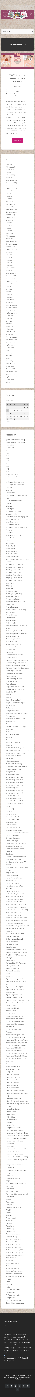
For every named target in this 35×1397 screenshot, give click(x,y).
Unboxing (9, 1215)
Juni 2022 (9, 257)
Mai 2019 (9, 355)
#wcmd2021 (10, 445)
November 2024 (11, 183)
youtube (8, 1282)
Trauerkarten (10, 1202)
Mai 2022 (9, 260)
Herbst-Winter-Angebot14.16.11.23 (17, 750)
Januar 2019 (10, 366)
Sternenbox (10, 1175)
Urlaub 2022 (10, 1221)
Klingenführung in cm (13, 827)
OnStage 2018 (10, 958)
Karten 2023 (10, 809)
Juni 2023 (9, 225)
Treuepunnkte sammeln (14, 1207)
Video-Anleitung (11, 1237)
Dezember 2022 (11, 241)
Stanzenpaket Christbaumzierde (17, 1133)
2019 (7, 450)
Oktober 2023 (10, 215)
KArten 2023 (10, 811)
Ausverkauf (9, 533)
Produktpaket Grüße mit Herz (16, 1037)
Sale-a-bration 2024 (13, 1085)
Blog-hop (9, 586)
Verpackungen (10, 1231)
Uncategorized (11, 1218)
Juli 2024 (9, 193)
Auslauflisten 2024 (12, 522)
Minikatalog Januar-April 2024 (16, 907)
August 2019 (10, 348)
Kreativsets (9, 851)
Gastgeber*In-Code (12, 711)
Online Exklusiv (19, 95)
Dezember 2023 (11, 209)
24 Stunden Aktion (12, 474)
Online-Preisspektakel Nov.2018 (16, 952)
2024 (7, 466)
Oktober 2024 (10, 185)
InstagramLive (10, 772)
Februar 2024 (10, 204)
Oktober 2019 (10, 342)
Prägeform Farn (11, 1005)
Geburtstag (9, 724)
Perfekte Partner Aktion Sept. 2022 (17, 1000)
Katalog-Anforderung (13, 819)
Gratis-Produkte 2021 (13, 734)
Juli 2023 (9, 223)
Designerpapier (11, 620)
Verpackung (10, 1226)
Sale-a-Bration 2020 (13, 1077)
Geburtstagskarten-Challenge (16, 726)
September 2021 (11, 281)
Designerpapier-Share (13, 639)
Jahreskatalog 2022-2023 (14, 785)
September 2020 (11, 313)
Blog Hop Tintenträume (14, 572)
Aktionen (9, 487)
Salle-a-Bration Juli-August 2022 (17, 1101)
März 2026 (9, 164)
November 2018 (11, 371)
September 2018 (11, 377)
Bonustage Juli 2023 (13, 596)
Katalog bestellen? (12, 817)
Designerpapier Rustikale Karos (16, 633)
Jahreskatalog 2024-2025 (14, 790)
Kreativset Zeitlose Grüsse (15, 849)
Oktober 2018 (10, 374)
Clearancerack (10, 604)
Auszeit (8, 540)
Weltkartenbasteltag (13, 1244)
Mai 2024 (9, 196)
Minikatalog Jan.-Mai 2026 (15, 902)
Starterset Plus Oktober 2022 (16, 1154)
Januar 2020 (10, 334)
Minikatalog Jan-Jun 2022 (14, 899)
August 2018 (10, 379)
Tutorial (8, 1210)
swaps (8, 1181)
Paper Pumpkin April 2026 (14, 979)
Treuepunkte (10, 1205)
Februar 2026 (10, 167)
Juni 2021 (9, 289)
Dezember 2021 (11, 273)
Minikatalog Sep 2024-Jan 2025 (16, 920)
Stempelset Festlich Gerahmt (16, 1170)
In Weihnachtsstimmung (14, 764)
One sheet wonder (12, 942)
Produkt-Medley (11, 1011)
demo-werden (10, 618)
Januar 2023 (10, 239)
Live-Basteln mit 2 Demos (15, 859)
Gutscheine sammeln (13, 742)
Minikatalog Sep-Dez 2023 (15, 923)
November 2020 (11, 308)
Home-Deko (10, 758)
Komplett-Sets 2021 (13, 838)
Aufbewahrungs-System (14, 511)
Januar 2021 (10, 302)
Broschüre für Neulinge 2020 (15, 602)
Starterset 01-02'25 (12, 1151)
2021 (7, 458)
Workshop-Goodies (12, 1263)
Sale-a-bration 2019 (12, 1074)
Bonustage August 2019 (14, 594)
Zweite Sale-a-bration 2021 (15, 1303)
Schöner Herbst (11, 1112)
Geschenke (9, 729)
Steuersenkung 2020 (13, 1178)
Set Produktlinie (11, 1117)
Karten (8, 806)
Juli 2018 (8, 382)
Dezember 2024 (11, 180)
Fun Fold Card (10, 705)
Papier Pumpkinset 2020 (14, 997)
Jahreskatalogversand (13, 798)
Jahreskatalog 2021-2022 (14, 782)
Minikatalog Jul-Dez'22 (13, 915)
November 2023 (11, 212)
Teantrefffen (10, 1197)
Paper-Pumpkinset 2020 (14, 995)
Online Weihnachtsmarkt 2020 (16, 950)
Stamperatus (10, 1125)
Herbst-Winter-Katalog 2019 (15, 753)
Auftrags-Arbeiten (12, 514)
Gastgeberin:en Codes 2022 (15, 718)
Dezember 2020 (11, 305)
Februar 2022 (10, 268)
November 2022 (11, 244)
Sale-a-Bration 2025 (13, 1088)
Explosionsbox (11, 676)
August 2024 (10, 191)
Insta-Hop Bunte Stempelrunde (16, 766)
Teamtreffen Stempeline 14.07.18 (17, 1194)
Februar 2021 (10, 300)
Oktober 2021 (10, 278)
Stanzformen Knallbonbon (15, 1141)
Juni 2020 (9, 321)
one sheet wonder (12, 944)
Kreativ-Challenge (12, 841)
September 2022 (11, 249)
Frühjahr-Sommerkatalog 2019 (16, 703)
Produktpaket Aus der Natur (15, 1021)
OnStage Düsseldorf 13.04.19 (16, 963)
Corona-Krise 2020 (12, 607)
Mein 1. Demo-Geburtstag (14, 878)
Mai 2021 (9, 292)
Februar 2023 (10, 236)
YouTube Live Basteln (13, 1300)
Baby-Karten (10, 543)
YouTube (9, 1284)
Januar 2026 (10, 169)
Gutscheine (9, 737)
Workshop (9, 1260)
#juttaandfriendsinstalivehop (15, 440)
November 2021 (11, 276)
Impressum (7, 1325)
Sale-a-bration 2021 (12, 1080)
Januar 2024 (10, 207)
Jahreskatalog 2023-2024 (14, 788)
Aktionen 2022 (10, 493)
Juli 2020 (9, 318)
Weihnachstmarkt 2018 (13, 1239)
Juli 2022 (9, 255)
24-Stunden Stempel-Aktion (15, 482)
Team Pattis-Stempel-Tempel (16, 1183)
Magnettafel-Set (11, 873)
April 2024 (9, 199)
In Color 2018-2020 (12, 761)
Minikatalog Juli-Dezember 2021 (17, 918)
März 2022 (9, 265)
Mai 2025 (9, 172)
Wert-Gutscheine (11, 1258)
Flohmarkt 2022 (11, 684)
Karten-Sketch (11, 814)
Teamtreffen (10, 1186)
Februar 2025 (10, 175)
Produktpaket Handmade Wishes (17, 1040)
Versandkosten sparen (13, 1234)
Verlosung (9, 1223)
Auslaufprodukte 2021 (13, 525)
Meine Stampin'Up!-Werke (14, 886)
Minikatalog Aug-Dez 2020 (15, 894)
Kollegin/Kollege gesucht (14, 830)
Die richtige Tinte (11, 641)
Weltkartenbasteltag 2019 (15, 1247)
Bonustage (9, 588)
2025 (7, 469)
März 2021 (9, 297)
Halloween (9, 745)
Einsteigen (9, 652)
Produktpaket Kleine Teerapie (16, 1045)
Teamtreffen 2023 (12, 1191)
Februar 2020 (10, 332)
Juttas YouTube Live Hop (14, 803)
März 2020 (9, 329)
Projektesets (10, 1064)
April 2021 (9, 294)
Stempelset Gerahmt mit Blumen (17, 1173)
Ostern (8, 974)
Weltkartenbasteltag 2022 (15, 1255)
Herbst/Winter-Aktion (13, 756)
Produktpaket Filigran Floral (15, 1035)
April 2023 (9, 231)
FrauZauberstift (11, 692)
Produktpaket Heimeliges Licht (16, 1043)
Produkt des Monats (13, 1008)
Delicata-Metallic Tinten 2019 (16, 610)
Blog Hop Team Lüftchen (14, 564)
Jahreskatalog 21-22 (12, 795)
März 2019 (9, 361)
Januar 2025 (10, 177)
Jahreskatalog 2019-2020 (14, 777)
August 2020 (10, 316)
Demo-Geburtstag (12, 615)
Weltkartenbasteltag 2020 (15, 1250)
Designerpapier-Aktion (13, 636)
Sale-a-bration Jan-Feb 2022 (15, 1090)
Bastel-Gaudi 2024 (12, 551)
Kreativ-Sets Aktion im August (16, 843)
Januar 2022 (10, 270)
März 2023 (9, 233)
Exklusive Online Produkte (14, 673)
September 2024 (11, 188)
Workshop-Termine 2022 (14, 1271)
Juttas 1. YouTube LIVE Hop (15, 801)
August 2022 (10, 252)
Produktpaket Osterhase (14, 1051)
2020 (7, 453)
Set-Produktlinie (11, 1120)
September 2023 (11, 217)
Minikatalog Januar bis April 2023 (17, 904)
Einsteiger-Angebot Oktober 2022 (17, 668)
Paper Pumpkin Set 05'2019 (15, 987)
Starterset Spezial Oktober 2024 (17, 1157)
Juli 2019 (8, 350)
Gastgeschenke (11, 721)
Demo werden (10, 612)
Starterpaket (10, 1144)
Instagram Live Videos (13, 769)
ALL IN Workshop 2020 (14, 501)
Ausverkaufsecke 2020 (13, 535)
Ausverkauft (10, 538)
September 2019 (11, 345)
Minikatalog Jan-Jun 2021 (14, 896)
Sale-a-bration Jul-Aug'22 (14, 1098)
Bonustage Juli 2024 (13, 599)
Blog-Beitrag (10, 583)
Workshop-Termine (12, 1266)
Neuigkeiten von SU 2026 (14, 939)
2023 (10, 93)
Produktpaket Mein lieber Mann (16, 1048)
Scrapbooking (10, 1114)
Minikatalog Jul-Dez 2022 (14, 912)
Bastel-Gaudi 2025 (12, 554)
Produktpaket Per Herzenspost (16, 1053)
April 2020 (9, 326)
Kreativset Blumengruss (14, 846)
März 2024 (9, 201)
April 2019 (9, 358)
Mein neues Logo (11, 881)
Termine (8, 1199)
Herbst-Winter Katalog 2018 (15, 748)
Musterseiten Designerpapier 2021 (17, 926)
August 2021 (10, 284)
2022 (7, 461)
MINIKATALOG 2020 (13, 891)
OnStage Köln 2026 (12, 965)
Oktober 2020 (10, 310)
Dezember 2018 (11, 369)
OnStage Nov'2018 (12, 968)
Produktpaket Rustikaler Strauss (17, 1056)
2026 (7, 471)
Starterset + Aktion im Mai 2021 (16, 1149)
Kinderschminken (11, 822)
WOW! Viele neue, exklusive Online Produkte (17, 78)
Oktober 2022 (10, 247)
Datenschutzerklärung (11, 1321)
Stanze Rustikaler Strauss (14, 1130)
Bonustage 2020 (11, 591)
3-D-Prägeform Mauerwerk (15, 485)
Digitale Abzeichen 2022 (14, 644)
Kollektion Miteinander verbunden (17, 833)
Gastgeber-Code (11, 708)
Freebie (8, 695)
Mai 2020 (9, 324)
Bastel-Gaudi (10, 546)
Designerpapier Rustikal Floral (16, 631)
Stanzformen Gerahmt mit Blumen (17, 1135)
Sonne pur (9, 1122)
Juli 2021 (8, 286)
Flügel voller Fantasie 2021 (15, 687)
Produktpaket (10, 1013)
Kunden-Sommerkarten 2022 (16, 857)
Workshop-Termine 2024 (14, 1274)
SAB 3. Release (11, 1072)
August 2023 (10, 220)
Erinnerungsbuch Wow (13, 671)
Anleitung (9, 503)
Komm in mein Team (13, 835)
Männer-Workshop (12, 875)
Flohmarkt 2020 (11, 681)
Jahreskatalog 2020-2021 (14, 780)
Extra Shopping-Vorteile (14, 679)
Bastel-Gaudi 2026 (12, 556)
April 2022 (9, 262)
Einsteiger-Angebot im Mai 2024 (17, 660)
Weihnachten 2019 (12, 1242)
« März (8, 421)
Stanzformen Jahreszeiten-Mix (16, 1138)
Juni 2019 (9, 353)
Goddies (8, 732)
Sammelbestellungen (13, 1109)
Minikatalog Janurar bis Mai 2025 (17, 910)
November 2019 (11, 339)
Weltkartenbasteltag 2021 (14, 1252)
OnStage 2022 (11, 960)
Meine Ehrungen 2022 (13, 883)
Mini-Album (10, 888)
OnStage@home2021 (13, 971)
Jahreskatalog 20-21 (13, 774)
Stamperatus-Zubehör (13, 1128)
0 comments (17, 89)
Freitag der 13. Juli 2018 (13, 700)
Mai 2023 (9, 228)
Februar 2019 (10, 363)
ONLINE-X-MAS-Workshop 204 (17, 955)
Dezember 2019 (11, 337)
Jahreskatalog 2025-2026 (14, 793)
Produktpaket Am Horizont (15, 1016)
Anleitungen (10, 509)
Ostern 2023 (10, 976)
